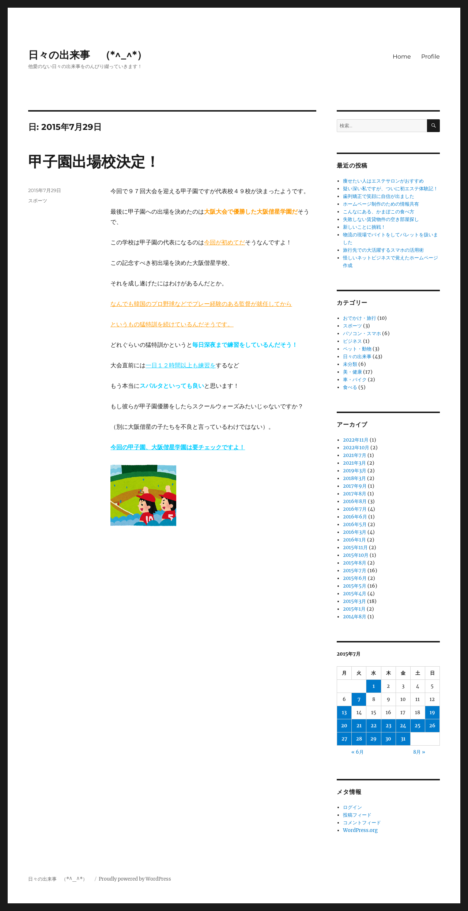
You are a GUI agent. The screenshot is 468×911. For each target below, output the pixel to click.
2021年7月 (354, 455)
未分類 (350, 364)
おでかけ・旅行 (359, 318)
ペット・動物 (357, 349)
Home (402, 56)
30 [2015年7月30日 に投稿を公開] (388, 739)
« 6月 (357, 752)
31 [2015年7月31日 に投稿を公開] (403, 739)
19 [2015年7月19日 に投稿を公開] (432, 712)
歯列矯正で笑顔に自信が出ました (378, 196)
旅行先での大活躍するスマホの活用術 (383, 250)
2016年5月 (355, 524)
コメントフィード (362, 823)
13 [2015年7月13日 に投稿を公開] (344, 712)
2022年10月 (356, 448)
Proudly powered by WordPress (135, 879)
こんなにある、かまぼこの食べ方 (378, 212)
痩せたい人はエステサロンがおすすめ (383, 181)
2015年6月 (355, 578)
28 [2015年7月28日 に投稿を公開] (359, 739)
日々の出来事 (357, 356)
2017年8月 (354, 494)
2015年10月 (356, 555)
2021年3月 (354, 463)
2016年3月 (354, 532)
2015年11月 (355, 547)
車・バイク (355, 379)
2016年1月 (354, 540)
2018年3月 (354, 478)
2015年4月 (354, 594)
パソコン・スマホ (362, 333)
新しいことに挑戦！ (364, 227)
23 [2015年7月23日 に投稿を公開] (388, 726)
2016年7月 (355, 509)
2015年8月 (354, 563)
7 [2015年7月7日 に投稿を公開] (359, 699)
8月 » (419, 752)
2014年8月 (354, 617)
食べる (350, 387)
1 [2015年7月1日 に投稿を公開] (374, 686)
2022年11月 (356, 440)
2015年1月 (354, 609)
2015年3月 (354, 601)
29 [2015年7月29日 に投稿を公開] (373, 739)
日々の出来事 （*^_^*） (92, 55)
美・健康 (352, 372)
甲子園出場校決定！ (94, 161)
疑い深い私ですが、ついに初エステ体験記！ (390, 188)
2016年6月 (355, 517)
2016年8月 (355, 501)
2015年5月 (354, 586)
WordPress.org (360, 830)
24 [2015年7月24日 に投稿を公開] (403, 726)
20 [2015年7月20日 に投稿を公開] (344, 726)
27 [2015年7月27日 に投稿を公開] (344, 739)
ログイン (352, 807)
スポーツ (37, 200)
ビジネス (352, 341)
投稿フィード (357, 815)
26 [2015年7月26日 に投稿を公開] (432, 726)
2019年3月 (354, 471)
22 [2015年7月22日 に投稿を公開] (374, 726)
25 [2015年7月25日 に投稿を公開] (417, 726)
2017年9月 (355, 486)
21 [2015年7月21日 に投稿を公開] (359, 726)
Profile (430, 56)
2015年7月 (354, 570)
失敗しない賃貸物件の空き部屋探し (381, 219)
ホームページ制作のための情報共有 (381, 204)
